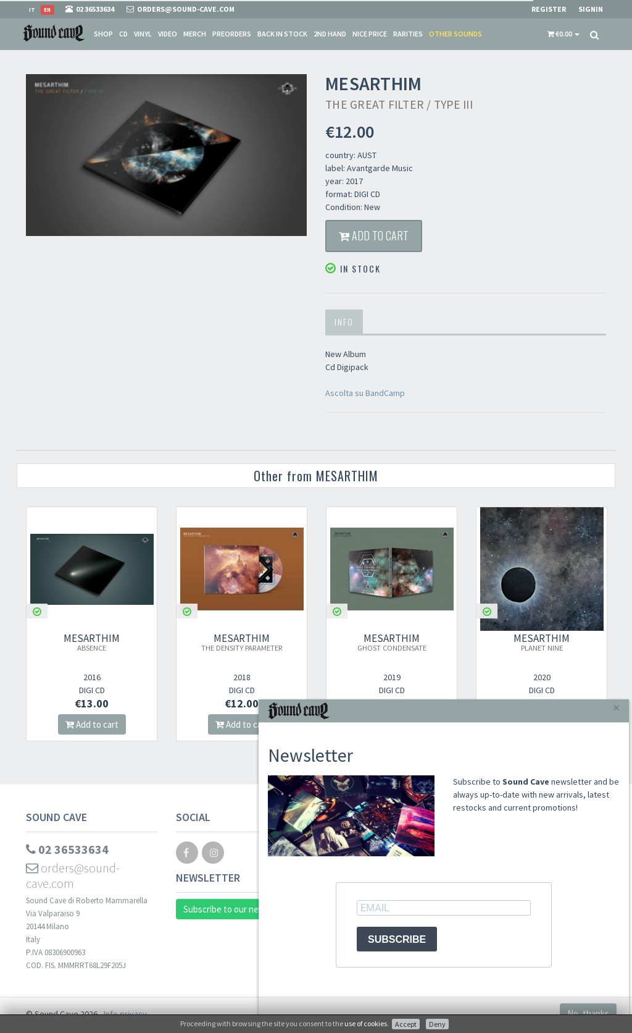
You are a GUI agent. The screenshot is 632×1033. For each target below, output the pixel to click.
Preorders (231, 33)
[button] (563, 34)
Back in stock (282, 33)
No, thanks (588, 1013)
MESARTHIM (92, 641)
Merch (194, 33)
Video (167, 33)
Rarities (408, 33)
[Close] (616, 707)
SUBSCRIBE (397, 939)
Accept (406, 1024)
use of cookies (365, 1023)
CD (123, 33)
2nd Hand (330, 33)
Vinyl (143, 33)
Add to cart (374, 235)
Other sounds (455, 33)
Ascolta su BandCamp (365, 392)
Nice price (369, 33)
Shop (103, 33)
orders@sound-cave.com (73, 875)
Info (344, 321)
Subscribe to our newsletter (237, 909)
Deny (437, 1024)
